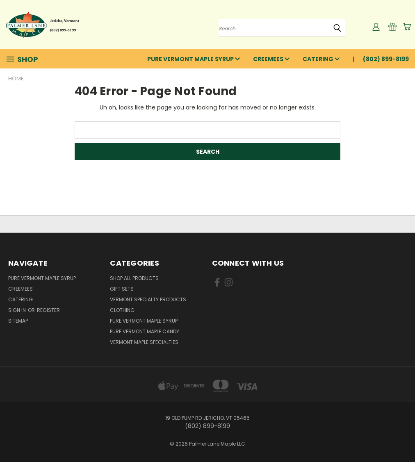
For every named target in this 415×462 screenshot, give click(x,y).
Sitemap (18, 320)
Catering (321, 59)
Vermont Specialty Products (148, 299)
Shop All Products (134, 278)
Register (48, 310)
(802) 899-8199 (386, 59)
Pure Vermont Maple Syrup (193, 59)
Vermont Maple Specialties (144, 342)
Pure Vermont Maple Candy (144, 331)
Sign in (17, 310)
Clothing (122, 310)
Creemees (271, 59)
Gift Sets (122, 288)
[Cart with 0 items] (407, 27)
